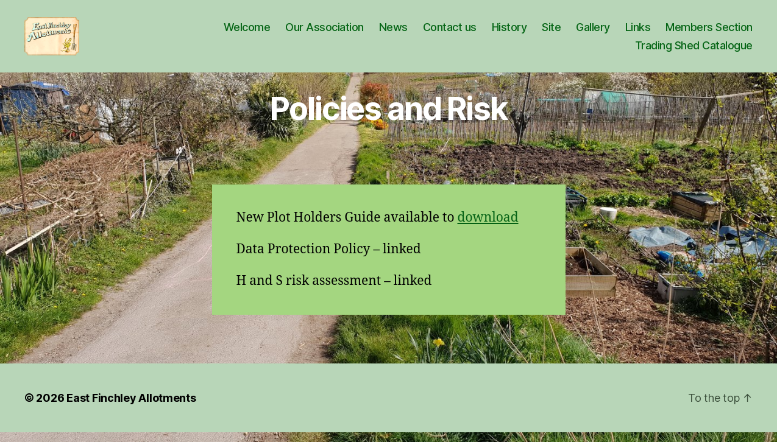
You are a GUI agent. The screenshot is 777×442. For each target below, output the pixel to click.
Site (551, 32)
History (509, 32)
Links (638, 32)
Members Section (709, 32)
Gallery (593, 32)
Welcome (247, 32)
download (488, 227)
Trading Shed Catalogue (694, 50)
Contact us (450, 32)
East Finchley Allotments (131, 407)
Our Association (324, 32)
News (393, 32)
